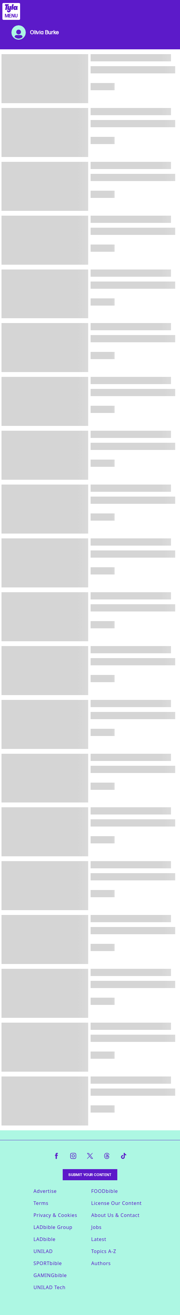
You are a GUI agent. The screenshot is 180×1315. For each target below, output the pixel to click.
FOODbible (104, 1191)
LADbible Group (53, 1227)
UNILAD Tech (50, 1287)
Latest (98, 1239)
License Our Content (116, 1203)
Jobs (96, 1227)
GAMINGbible (50, 1275)
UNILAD (43, 1251)
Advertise (45, 1191)
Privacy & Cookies (55, 1215)
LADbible (45, 1239)
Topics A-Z (103, 1251)
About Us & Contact (115, 1215)
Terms (41, 1203)
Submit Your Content (89, 1174)
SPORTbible (48, 1263)
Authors (101, 1263)
